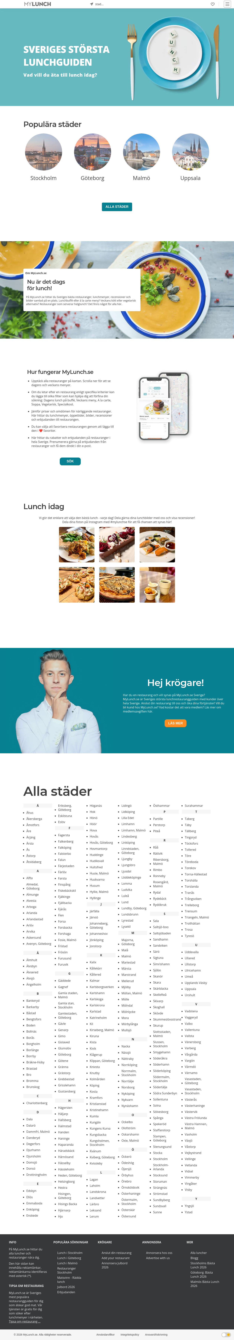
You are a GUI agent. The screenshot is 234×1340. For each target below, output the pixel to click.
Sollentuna (160, 1099)
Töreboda (191, 862)
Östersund (128, 1216)
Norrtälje (127, 1081)
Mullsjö (126, 1030)
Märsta (126, 968)
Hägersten (65, 1108)
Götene (63, 1061)
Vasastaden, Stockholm (193, 1091)
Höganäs (96, 806)
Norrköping (129, 1065)
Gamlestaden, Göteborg (67, 1015)
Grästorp (64, 1073)
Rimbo (157, 870)
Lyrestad (127, 920)
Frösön (63, 952)
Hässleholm (66, 1169)
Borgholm (33, 1044)
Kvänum (95, 1151)
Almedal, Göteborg (33, 886)
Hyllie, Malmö (99, 892)
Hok (92, 812)
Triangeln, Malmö (197, 917)
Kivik (93, 1048)
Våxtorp (190, 1147)
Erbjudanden (66, 1292)
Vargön (190, 1061)
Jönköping (97, 940)
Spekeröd (159, 1124)
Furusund (64, 958)
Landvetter (97, 1198)
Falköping (64, 848)
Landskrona (98, 1192)
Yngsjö (189, 1206)
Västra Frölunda (196, 1118)
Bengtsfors (33, 1019)
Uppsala (190, 989)
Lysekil (125, 927)
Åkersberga (34, 819)
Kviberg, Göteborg (102, 1157)
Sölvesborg (160, 1112)
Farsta (62, 878)
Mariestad (128, 962)
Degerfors (33, 1144)
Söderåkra (160, 1058)
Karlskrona (97, 1005)
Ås (28, 850)
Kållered (95, 974)
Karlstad (95, 1011)
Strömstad (160, 1194)
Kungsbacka (98, 1135)
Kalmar (95, 981)
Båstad (31, 1013)
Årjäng (30, 837)
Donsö (30, 1169)
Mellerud (127, 981)
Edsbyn (31, 1191)
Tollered (190, 850)
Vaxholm (191, 1134)
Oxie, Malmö (130, 1140)
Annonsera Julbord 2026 (114, 1265)
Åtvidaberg (33, 862)
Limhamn (128, 824)
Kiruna (94, 1036)
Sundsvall (159, 1206)
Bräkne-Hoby (35, 1062)
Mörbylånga (129, 1024)
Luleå (125, 896)
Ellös (29, 1197)
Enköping (32, 1209)
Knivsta (95, 1067)
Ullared (190, 958)
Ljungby (126, 859)
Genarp (63, 1030)
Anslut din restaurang (117, 1253)
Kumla (94, 1116)
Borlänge (32, 1050)
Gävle (62, 1024)
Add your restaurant (116, 1258)
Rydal (157, 892)
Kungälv (95, 1122)
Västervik (191, 1112)
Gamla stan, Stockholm (66, 1005)
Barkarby (32, 1007)
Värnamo (191, 1073)
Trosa (189, 930)
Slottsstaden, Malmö (162, 1034)
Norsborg (127, 1087)
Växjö (188, 1140)
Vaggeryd (191, 1017)
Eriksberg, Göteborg (65, 808)
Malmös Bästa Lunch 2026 (205, 1284)
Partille (158, 819)
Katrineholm (98, 1018)
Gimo (62, 1036)
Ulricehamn (193, 970)
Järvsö (94, 917)
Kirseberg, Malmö (102, 1030)
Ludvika (126, 890)
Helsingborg (66, 1182)
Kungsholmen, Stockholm (100, 1143)
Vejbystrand (193, 1153)
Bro (28, 1075)
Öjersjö (126, 1169)
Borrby (31, 1056)
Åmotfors (32, 825)
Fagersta (64, 835)
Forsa (62, 921)
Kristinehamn (99, 1110)
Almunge (32, 894)
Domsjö (31, 1162)
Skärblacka (160, 989)
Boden (30, 1025)
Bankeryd (33, 1001)
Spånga (158, 1118)
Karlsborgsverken (102, 987)
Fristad (63, 946)
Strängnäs (160, 1188)
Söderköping (162, 1071)
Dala (29, 1119)
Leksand (95, 1210)
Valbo (189, 1024)
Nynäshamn (129, 1106)
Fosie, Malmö (67, 940)
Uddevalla (192, 952)
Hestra (62, 1188)
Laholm (95, 1186)
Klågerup (96, 1055)
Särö (156, 952)
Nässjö (126, 1053)
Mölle (125, 999)
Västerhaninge (195, 1106)
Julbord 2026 (66, 1287)
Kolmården (97, 1079)
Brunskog (33, 1087)
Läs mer (175, 723)
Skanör (158, 976)
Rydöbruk (159, 905)
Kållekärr (96, 968)
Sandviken (160, 945)
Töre (188, 856)
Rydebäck (159, 899)
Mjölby (126, 987)
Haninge (64, 1138)
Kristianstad (98, 1104)
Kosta (94, 1092)
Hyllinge (95, 898)
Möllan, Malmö (131, 993)
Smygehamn (161, 1052)
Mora (125, 1018)
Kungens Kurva (100, 1128)
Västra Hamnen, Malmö (196, 1126)
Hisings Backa (67, 1204)
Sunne (157, 1212)
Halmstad (64, 1126)
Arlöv (29, 925)
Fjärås (62, 909)
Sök (70, 461)
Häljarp (63, 1114)
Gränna (63, 1067)
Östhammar (161, 806)
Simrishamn (161, 964)
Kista (93, 1042)
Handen (63, 1132)
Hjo (60, 1216)
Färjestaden (66, 866)
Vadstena (191, 1011)
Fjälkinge (64, 897)
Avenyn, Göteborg (38, 944)
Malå (124, 950)
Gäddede (64, 981)
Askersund (33, 938)
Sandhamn (160, 939)
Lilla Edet (127, 818)
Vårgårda (191, 1054)
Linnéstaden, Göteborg (130, 851)
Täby (188, 825)
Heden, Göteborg (70, 1175)
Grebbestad (66, 1079)
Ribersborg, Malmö (161, 862)
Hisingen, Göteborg (64, 1196)
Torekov (190, 868)
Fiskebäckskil (67, 891)
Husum (95, 886)
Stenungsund (162, 1147)
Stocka (157, 1153)
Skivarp (158, 1001)
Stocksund (160, 1175)
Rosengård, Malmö (161, 884)
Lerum (94, 1216)
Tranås (189, 893)
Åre (28, 831)
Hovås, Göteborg (101, 843)
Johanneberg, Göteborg (99, 925)
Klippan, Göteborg (102, 1061)
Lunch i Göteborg (69, 1258)
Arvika (30, 931)
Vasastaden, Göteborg (193, 1081)
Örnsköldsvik (130, 1187)
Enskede (32, 1215)
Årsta (30, 843)
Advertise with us (158, 1258)
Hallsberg (64, 1120)
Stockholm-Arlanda (161, 1167)
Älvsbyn (31, 966)
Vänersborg (193, 1042)
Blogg (194, 1258)
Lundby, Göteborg (133, 908)
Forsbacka (65, 927)
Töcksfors (191, 843)
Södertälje (160, 1087)
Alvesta (31, 901)
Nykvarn (127, 1100)
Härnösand (65, 1157)
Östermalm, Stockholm (129, 1202)
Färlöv (62, 872)
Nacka (125, 1046)
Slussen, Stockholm (160, 1044)
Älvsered (32, 972)
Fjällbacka (65, 903)
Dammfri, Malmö (38, 1132)
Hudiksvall (97, 861)
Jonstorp (96, 946)
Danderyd (33, 1138)
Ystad (188, 1212)
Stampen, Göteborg (159, 1138)
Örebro (126, 1181)
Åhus (29, 813)
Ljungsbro (128, 865)
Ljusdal (126, 871)
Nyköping (127, 1094)
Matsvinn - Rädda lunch (69, 1280)
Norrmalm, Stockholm (128, 1073)
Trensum (191, 911)
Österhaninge (130, 1194)
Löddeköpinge (131, 877)
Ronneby (159, 876)
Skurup (158, 1025)
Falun (62, 860)
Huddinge (96, 855)
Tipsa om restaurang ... (24, 1321)
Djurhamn (33, 1150)
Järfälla (94, 911)
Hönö (93, 818)
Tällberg (190, 831)
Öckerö (126, 1157)
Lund (124, 902)
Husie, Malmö (99, 873)
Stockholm (160, 1159)
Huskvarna (97, 879)
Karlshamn (97, 993)
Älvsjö (30, 978)
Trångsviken (193, 899)
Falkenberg (65, 841)
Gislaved (64, 1042)
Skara (157, 982)
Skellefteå (159, 995)
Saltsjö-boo (160, 927)
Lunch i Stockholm (69, 1253)
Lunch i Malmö (67, 1263)
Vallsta (189, 1036)
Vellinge (190, 1159)
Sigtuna (158, 958)
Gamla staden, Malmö (68, 995)
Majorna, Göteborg (128, 942)
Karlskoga (96, 999)
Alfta (29, 878)
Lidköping (128, 812)
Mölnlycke (128, 1012)
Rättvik (158, 853)
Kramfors (96, 1098)
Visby (188, 1190)
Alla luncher (199, 1253)
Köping (94, 1085)
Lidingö (126, 806)
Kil (91, 1024)
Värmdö (190, 1067)
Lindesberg (129, 836)
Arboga (31, 907)
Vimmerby (192, 1177)
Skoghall (159, 1007)
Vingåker (191, 1184)
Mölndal (127, 1005)
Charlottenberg (36, 1103)
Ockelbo (127, 1122)
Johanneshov (99, 934)
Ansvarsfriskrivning (156, 1334)
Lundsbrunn (129, 914)
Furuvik (63, 964)
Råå (155, 847)
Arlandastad (34, 919)
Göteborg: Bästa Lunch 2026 (202, 1274)
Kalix (93, 962)
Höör (93, 824)
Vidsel (189, 1171)
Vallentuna (192, 1030)
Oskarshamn (130, 1134)
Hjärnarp (64, 1210)
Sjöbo (157, 970)
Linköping (128, 843)
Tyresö (189, 936)
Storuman (160, 1182)
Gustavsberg (66, 1091)
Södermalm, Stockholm (161, 1079)
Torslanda (192, 886)
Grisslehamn (67, 1085)
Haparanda (65, 1145)
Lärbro (94, 1204)
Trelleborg (192, 905)
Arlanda (31, 913)
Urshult (190, 995)
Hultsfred (96, 867)
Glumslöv (64, 1048)
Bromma (32, 1081)
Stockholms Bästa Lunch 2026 (203, 1265)
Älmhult (31, 960)
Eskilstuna (65, 816)
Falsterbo (64, 854)
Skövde (158, 1013)
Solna (157, 1105)
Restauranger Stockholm (66, 1270)
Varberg (190, 1048)
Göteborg (64, 1054)
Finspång (64, 884)
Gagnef (63, 987)
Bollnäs (31, 1031)
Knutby (95, 1073)
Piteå (156, 831)
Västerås (191, 1099)
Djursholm (33, 1156)
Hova (93, 830)
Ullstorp (190, 964)
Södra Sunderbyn (165, 1093)
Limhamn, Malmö (133, 830)
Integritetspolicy (130, 1334)
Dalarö (31, 1125)
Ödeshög (127, 1163)
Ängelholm (33, 984)
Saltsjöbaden (162, 933)
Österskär (128, 1210)
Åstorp (30, 856)
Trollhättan (192, 923)
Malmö (126, 956)
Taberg (189, 819)
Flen (61, 915)
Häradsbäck (66, 1151)
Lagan (94, 1179)
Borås (30, 1038)
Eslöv (61, 822)
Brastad (31, 1069)
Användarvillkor (105, 1334)
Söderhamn (161, 1064)
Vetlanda (191, 1165)
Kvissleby (96, 1163)
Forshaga (64, 934)
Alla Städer (117, 207)
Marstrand (128, 975)
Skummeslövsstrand (167, 1019)
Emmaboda (34, 1203)
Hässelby (64, 1163)
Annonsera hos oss (159, 1253)
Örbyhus (127, 1175)
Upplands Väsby (196, 983)
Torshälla (191, 880)
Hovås (94, 836)
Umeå (189, 976)
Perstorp (159, 825)
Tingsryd (191, 837)
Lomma (126, 884)
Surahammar (194, 806)
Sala (156, 921)
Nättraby (127, 1059)
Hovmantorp (98, 849)
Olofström (128, 1128)
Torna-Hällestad (196, 874)
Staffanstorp (161, 1130)
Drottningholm (36, 1175)
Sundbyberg (161, 1200)
